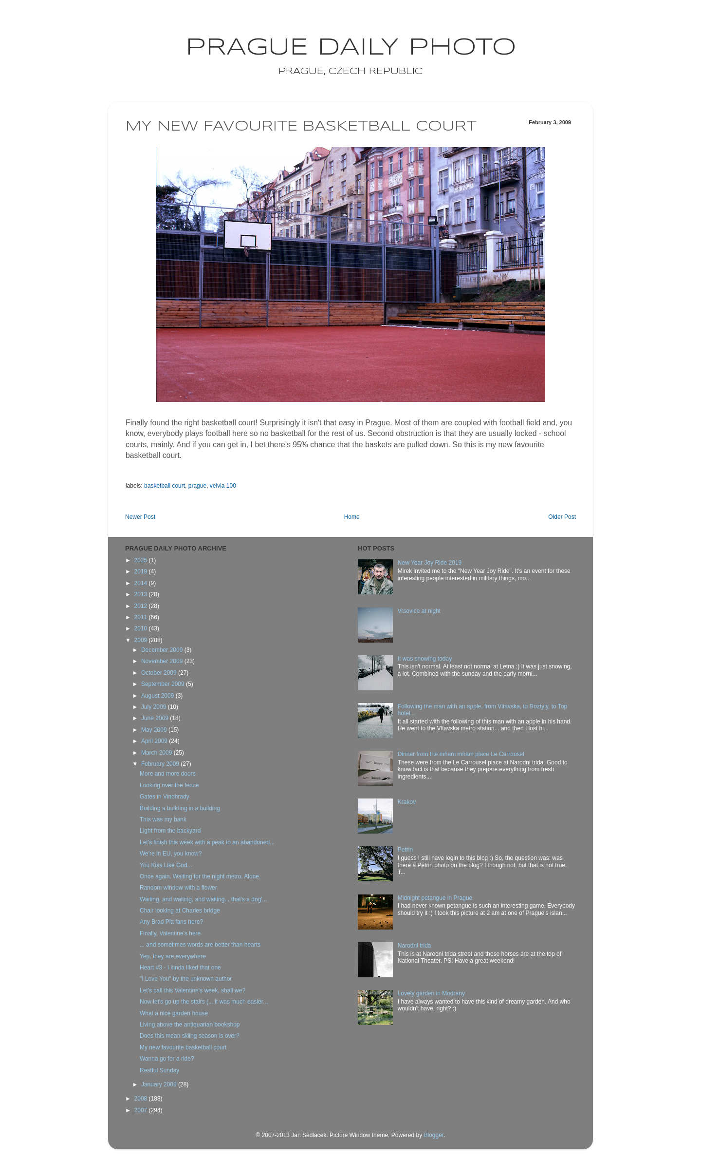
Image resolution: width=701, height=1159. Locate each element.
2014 (141, 583)
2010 (141, 628)
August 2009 (158, 695)
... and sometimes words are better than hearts (200, 944)
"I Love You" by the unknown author (186, 978)
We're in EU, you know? (171, 853)
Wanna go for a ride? (167, 1058)
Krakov (407, 801)
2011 (141, 617)
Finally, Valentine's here (170, 933)
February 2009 (161, 763)
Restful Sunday (159, 1070)
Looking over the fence (169, 785)
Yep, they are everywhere (173, 956)
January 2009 (159, 1084)
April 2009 (155, 741)
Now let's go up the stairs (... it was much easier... (204, 1001)
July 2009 (154, 706)
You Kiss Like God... (166, 865)
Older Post (562, 516)
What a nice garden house (174, 1013)
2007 (141, 1110)
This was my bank (163, 819)
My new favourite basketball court (183, 1047)
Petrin (405, 849)
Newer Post (140, 516)
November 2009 (162, 661)
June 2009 (155, 718)
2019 (141, 571)
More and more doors (168, 773)
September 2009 (163, 684)
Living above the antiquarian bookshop (190, 1024)
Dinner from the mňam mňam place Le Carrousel (461, 754)
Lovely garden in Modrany (431, 993)
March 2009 (157, 752)
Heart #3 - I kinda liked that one (180, 967)
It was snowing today (425, 658)
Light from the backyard (170, 830)
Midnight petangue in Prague (435, 897)
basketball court (164, 485)
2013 (141, 594)
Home (352, 516)
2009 (141, 640)
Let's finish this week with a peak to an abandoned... (207, 842)
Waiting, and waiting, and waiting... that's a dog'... (203, 899)
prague (197, 485)
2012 (141, 606)
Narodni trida (414, 945)
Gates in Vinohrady (164, 796)
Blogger (433, 1135)
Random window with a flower (178, 887)
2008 (141, 1098)
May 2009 (154, 729)
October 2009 (159, 672)
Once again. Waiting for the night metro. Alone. (200, 876)
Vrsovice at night (419, 611)
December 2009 (162, 649)
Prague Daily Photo (350, 47)
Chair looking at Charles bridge (180, 910)
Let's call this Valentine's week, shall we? (192, 990)
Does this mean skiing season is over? (190, 1035)
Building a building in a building (180, 808)
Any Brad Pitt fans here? (171, 921)
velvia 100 (223, 485)
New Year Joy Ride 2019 (429, 562)
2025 (141, 560)
